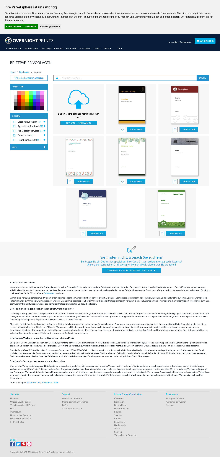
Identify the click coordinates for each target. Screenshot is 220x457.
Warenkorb (205, 41)
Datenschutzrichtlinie (20, 418)
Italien (117, 428)
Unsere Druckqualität (20, 401)
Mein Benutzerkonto (72, 398)
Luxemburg (119, 422)
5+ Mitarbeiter (17, 422)
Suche (202, 77)
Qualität (97, 48)
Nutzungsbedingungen (21, 415)
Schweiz (118, 431)
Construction (26, 135)
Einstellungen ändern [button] (50, 26)
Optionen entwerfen (176, 401)
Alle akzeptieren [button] (13, 26)
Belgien (117, 411)
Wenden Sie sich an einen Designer (130, 270)
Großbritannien (121, 408)
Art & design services (30, 130)
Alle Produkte (13, 48)
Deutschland (120, 405)
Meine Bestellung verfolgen (75, 401)
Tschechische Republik (125, 435)
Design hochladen (78, 123)
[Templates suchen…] (128, 78)
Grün (12, 408)
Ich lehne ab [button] (30, 26)
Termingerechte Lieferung (22, 405)
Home (13, 72)
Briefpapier (24, 72)
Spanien (118, 415)
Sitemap (170, 405)
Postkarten (71, 48)
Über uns (14, 398)
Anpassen (136, 129)
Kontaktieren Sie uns (72, 408)
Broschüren (85, 48)
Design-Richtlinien (175, 398)
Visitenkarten (31, 48)
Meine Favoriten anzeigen (29, 77)
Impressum (15, 411)
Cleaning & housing (29, 121)
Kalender (58, 48)
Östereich (119, 398)
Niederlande (120, 425)
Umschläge (46, 48)
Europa (117, 418)
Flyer (56, 382)
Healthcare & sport (29, 139)
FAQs (65, 405)
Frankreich (119, 401)
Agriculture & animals (30, 126)
